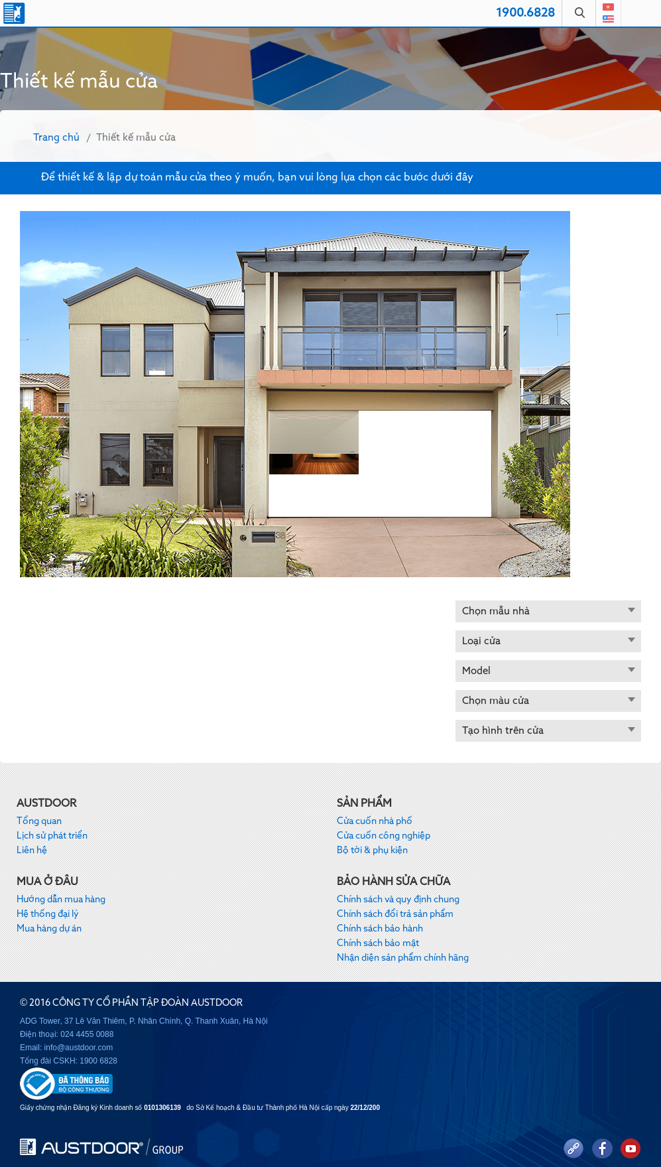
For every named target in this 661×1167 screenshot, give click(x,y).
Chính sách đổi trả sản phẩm (395, 914)
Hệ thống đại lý (48, 914)
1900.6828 (525, 13)
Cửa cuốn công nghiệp (383, 836)
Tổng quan (39, 821)
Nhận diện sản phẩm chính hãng (403, 958)
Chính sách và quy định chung (398, 899)
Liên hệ (32, 850)
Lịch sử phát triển (52, 836)
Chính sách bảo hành (380, 928)
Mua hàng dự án (49, 928)
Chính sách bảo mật (378, 943)
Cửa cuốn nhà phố (374, 821)
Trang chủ (56, 138)
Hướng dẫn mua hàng (61, 899)
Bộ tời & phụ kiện (372, 850)
